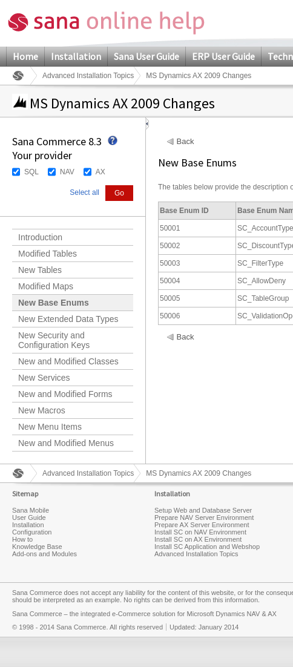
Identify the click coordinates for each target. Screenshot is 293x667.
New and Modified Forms (65, 394)
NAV (67, 172)
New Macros (41, 410)
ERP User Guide (223, 56)
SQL (31, 172)
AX (100, 172)
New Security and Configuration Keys (54, 340)
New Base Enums (53, 302)
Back (185, 141)
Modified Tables (47, 253)
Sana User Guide (146, 56)
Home (25, 56)
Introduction (40, 237)
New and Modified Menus (66, 443)
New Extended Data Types (68, 319)
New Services (44, 378)
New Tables (40, 270)
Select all (84, 192)
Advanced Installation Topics (88, 75)
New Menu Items (50, 427)
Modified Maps (45, 286)
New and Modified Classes (68, 361)
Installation (76, 56)
